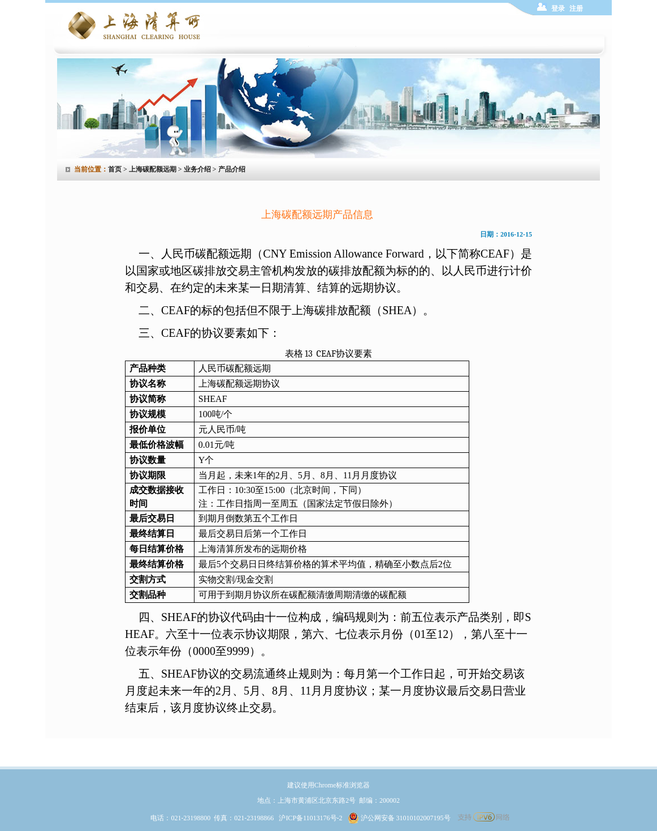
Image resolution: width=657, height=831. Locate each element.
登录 (558, 8)
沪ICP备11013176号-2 (310, 818)
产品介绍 (231, 169)
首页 (115, 169)
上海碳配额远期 (152, 169)
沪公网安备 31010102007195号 (399, 818)
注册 (576, 8)
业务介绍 (197, 169)
